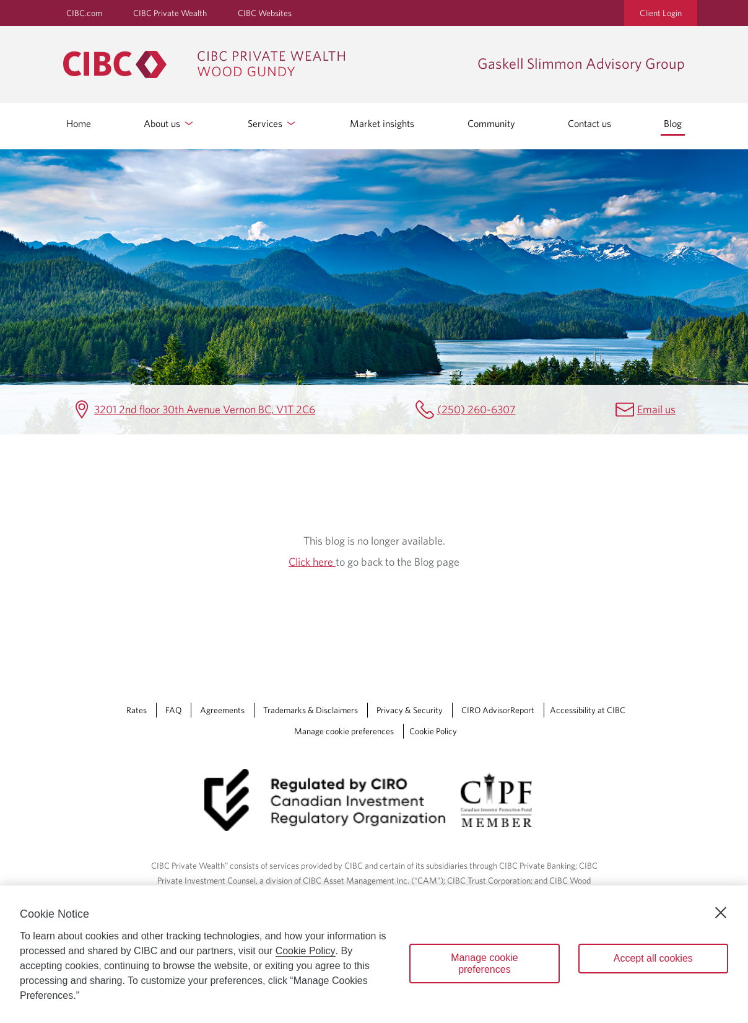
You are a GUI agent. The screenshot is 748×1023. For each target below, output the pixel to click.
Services (272, 123)
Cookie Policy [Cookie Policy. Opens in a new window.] (306, 951)
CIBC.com (84, 13)
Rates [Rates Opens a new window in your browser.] (136, 710)
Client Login (661, 13)
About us (169, 123)
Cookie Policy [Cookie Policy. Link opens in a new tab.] (433, 731)
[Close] (720, 912)
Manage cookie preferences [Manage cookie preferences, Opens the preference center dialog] (484, 963)
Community (491, 123)
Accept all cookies (653, 958)
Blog (673, 123)
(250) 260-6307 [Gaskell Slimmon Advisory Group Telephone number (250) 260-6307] (476, 409)
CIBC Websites (265, 13)
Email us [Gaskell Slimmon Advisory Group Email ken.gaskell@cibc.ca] (656, 409)
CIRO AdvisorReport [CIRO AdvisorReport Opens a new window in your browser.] (497, 710)
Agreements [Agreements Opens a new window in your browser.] (222, 710)
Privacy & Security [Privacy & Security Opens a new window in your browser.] (409, 710)
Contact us (589, 123)
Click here (312, 561)
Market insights (382, 123)
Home (78, 123)
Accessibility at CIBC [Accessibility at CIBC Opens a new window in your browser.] (587, 710)
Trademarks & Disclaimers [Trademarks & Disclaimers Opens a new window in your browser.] (310, 710)
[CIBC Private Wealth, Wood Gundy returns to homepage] (264, 64)
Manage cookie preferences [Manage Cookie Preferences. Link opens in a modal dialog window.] (344, 731)
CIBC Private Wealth (170, 13)
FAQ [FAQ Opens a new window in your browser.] (173, 710)
